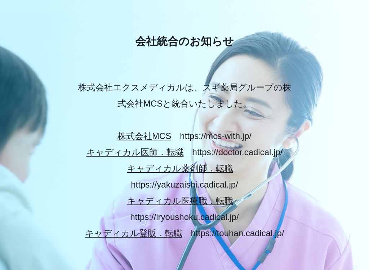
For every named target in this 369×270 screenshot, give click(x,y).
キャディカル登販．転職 (133, 233)
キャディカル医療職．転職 (180, 201)
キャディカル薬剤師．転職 (180, 168)
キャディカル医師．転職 (135, 152)
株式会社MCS (144, 136)
